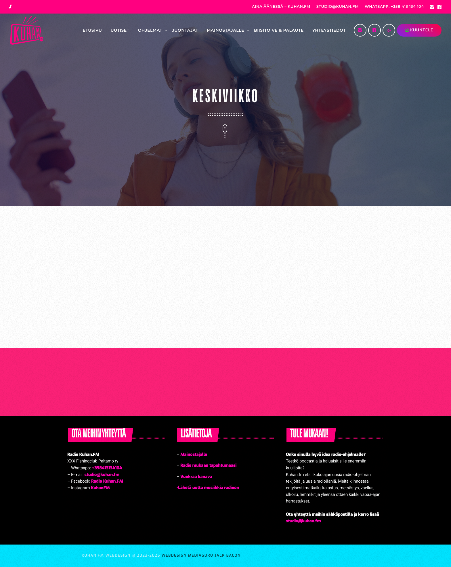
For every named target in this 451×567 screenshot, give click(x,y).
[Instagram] (432, 8)
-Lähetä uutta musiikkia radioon (208, 487)
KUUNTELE (419, 30)
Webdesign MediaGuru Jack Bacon (201, 555)
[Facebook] (439, 8)
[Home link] (26, 30)
